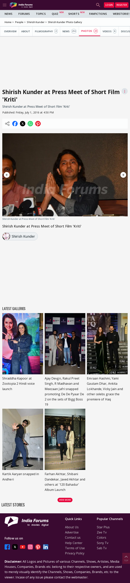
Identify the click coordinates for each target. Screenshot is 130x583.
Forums (24, 14)
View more (65, 499)
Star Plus (103, 527)
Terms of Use (75, 548)
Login (109, 5)
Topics (41, 14)
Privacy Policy (74, 553)
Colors (101, 537)
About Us (72, 527)
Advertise (72, 532)
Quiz (55, 14)
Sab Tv (102, 548)
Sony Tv (103, 543)
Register (122, 5)
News (8, 14)
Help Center (73, 543)
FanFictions (98, 14)
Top (126, 558)
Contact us (73, 537)
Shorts (73, 14)
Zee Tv (102, 532)
